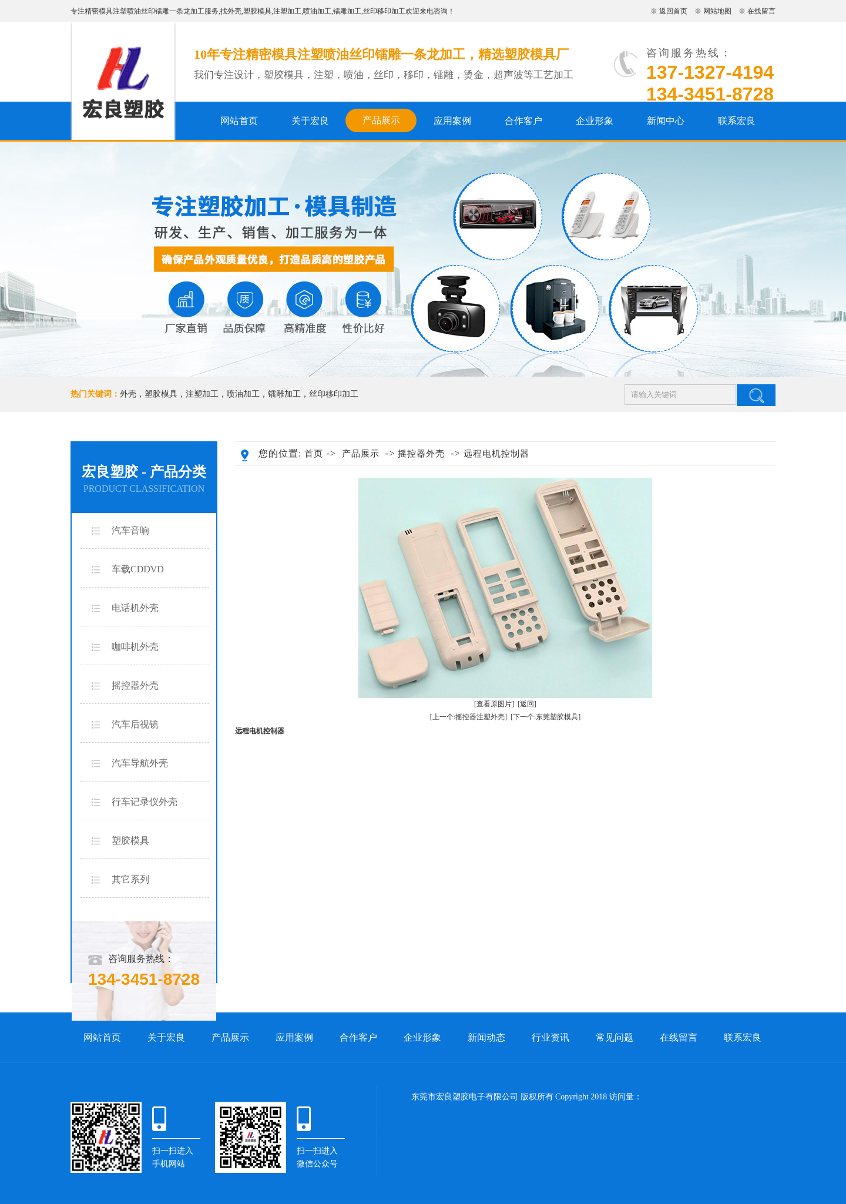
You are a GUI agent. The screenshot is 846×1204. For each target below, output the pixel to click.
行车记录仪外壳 (144, 802)
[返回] (527, 704)
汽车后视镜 (135, 724)
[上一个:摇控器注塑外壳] (468, 717)
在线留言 (761, 11)
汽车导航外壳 (140, 763)
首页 (313, 453)
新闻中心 (665, 121)
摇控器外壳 (135, 685)
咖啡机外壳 (135, 647)
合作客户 (523, 121)
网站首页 (239, 121)
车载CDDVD (138, 569)
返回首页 (673, 11)
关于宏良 (310, 121)
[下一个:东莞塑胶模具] (545, 717)
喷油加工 (317, 11)
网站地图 (717, 11)
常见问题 (614, 1037)
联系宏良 (737, 121)
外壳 (234, 11)
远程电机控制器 (496, 453)
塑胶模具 (257, 11)
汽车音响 (130, 530)
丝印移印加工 (384, 11)
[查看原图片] (494, 704)
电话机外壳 (135, 608)
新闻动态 (486, 1037)
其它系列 (130, 879)
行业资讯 (550, 1037)
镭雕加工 (347, 11)
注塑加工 (287, 11)
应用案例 (452, 121)
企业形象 (594, 121)
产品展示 (381, 120)
